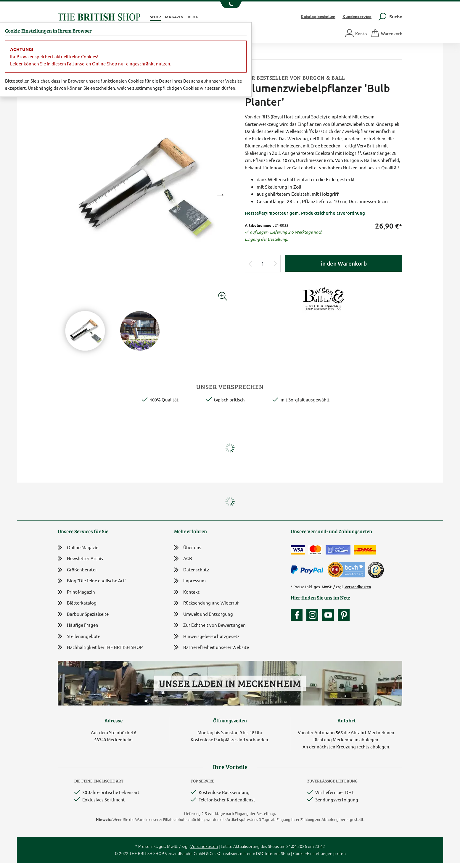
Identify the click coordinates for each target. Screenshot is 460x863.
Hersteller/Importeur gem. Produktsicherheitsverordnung (305, 213)
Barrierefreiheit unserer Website (211, 647)
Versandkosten (358, 586)
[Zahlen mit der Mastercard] (315, 550)
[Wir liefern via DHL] (365, 550)
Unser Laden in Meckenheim (230, 683)
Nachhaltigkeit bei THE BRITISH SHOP (100, 647)
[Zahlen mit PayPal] (308, 570)
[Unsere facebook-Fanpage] (298, 615)
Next (220, 195)
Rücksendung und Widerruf (206, 603)
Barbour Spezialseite (83, 614)
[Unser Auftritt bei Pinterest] (344, 615)
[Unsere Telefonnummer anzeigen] (230, 4)
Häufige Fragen (78, 625)
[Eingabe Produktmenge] (263, 263)
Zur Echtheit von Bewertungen (210, 625)
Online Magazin (78, 547)
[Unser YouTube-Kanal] (329, 615)
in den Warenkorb (344, 263)
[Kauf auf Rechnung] (338, 550)
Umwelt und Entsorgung (203, 614)
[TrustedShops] (375, 569)
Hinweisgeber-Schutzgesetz (206, 636)
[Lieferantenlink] (323, 298)
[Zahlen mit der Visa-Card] (298, 550)
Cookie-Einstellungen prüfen (319, 853)
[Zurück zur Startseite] (99, 16)
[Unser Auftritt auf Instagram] (313, 615)
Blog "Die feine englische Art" (92, 580)
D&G (260, 853)
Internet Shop (277, 853)
